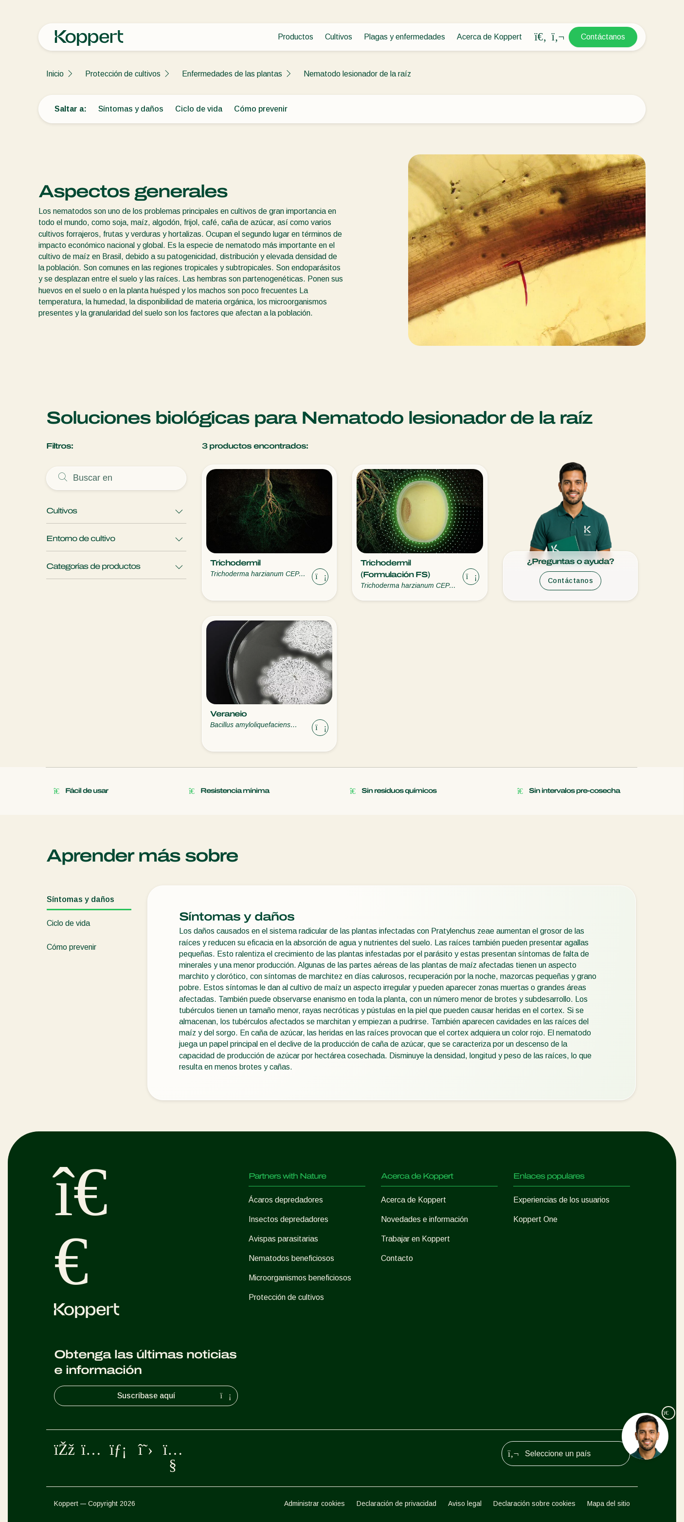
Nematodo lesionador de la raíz (357, 74)
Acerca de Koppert (489, 37)
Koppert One (535, 1219)
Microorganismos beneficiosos (300, 1278)
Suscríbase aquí (175, 1396)
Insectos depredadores (288, 1219)
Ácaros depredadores (286, 1200)
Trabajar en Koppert (415, 1239)
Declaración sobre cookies (534, 1503)
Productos (295, 37)
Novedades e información (424, 1219)
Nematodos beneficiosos (291, 1258)
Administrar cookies (314, 1503)
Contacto (397, 1258)
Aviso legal (465, 1503)
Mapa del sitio (608, 1503)
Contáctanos (603, 37)
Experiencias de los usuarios (561, 1200)
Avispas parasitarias (283, 1239)
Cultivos (338, 37)
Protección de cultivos (123, 74)
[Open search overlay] (540, 37)
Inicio (55, 74)
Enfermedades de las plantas (232, 74)
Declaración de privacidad (396, 1503)
